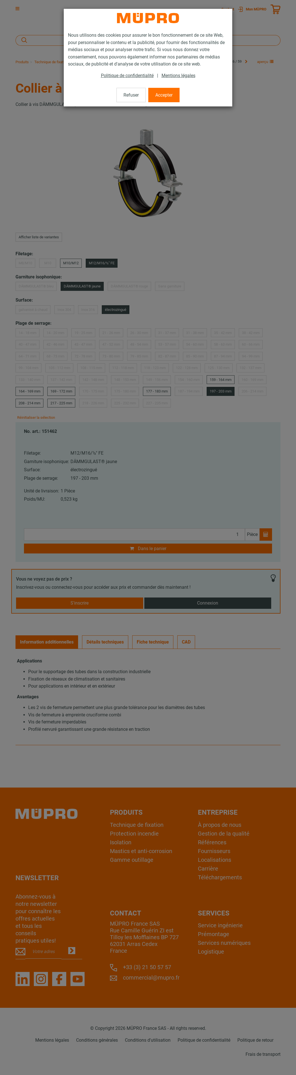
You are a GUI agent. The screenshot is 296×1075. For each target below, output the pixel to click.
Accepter (164, 95)
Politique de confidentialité (127, 75)
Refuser (131, 95)
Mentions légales (178, 75)
